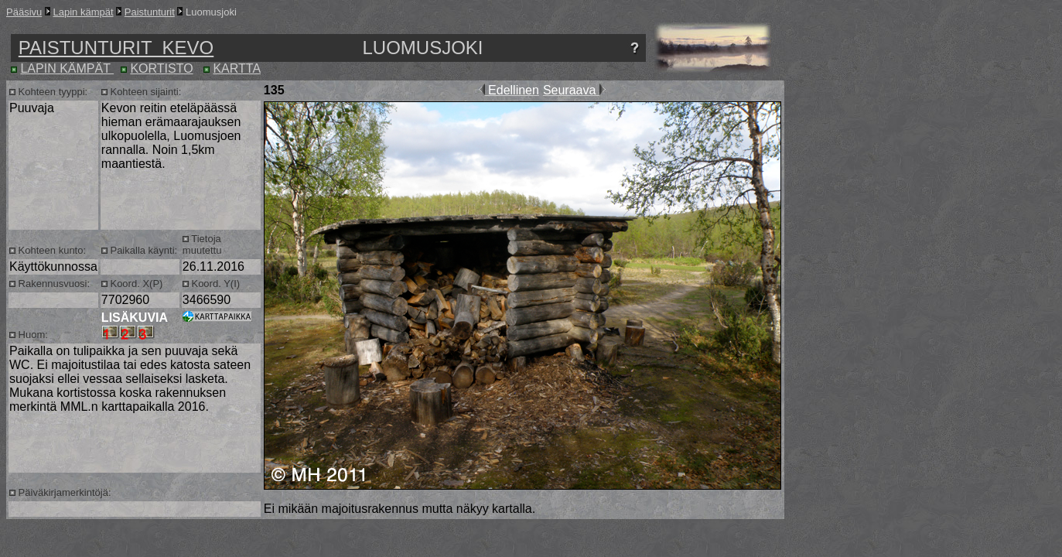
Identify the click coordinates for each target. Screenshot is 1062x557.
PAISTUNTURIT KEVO (116, 47)
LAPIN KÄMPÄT (67, 68)
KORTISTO (161, 68)
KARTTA (237, 68)
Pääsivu (24, 12)
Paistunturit (150, 12)
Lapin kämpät (83, 12)
